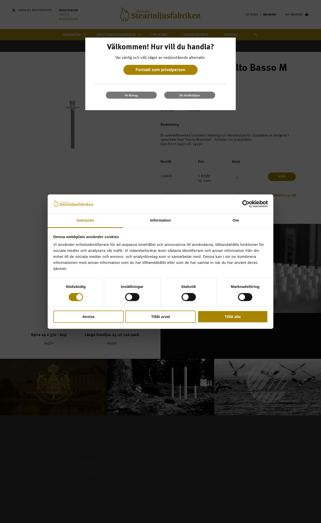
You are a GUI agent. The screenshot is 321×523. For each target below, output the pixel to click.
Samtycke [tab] (85, 220)
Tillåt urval (160, 317)
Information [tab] (160, 220)
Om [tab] (235, 220)
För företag (131, 95)
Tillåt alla (233, 317)
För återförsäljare (189, 95)
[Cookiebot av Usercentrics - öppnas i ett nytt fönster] (246, 204)
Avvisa (89, 317)
